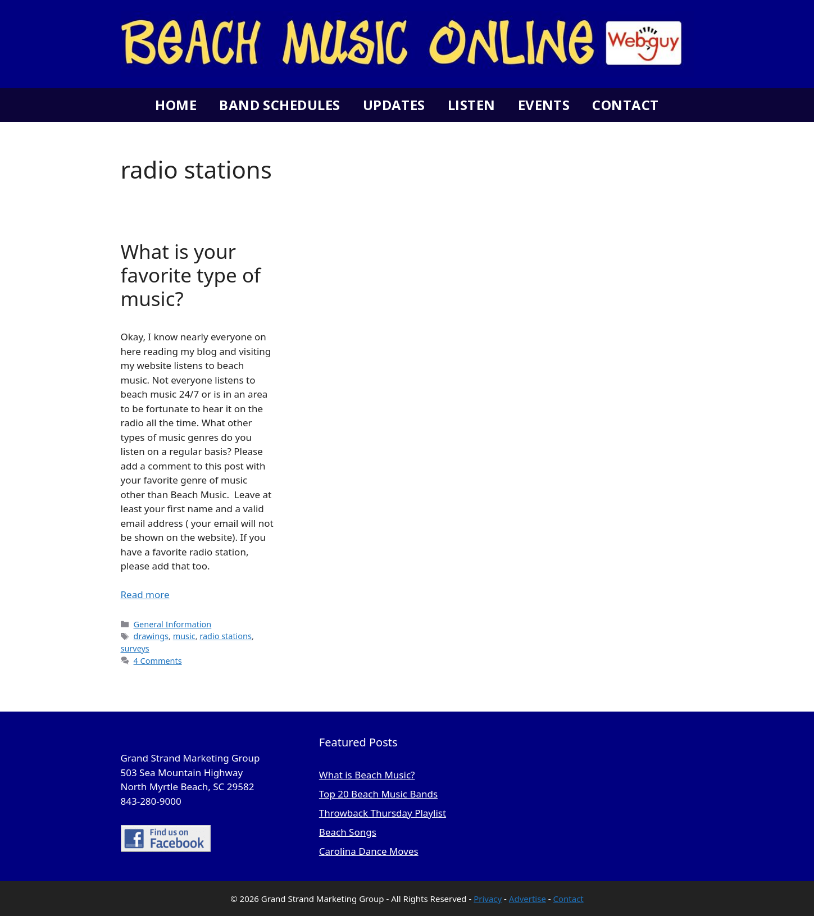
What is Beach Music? (367, 774)
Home (176, 104)
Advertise (527, 898)
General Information (173, 624)
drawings (151, 636)
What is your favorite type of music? (191, 275)
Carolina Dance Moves (369, 851)
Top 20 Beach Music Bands (378, 793)
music (184, 636)
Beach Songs (347, 832)
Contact (625, 104)
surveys (135, 648)
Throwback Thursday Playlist (382, 812)
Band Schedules (279, 104)
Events (544, 104)
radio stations (225, 636)
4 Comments (158, 660)
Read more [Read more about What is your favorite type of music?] (145, 594)
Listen (471, 104)
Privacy (488, 898)
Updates (394, 104)
